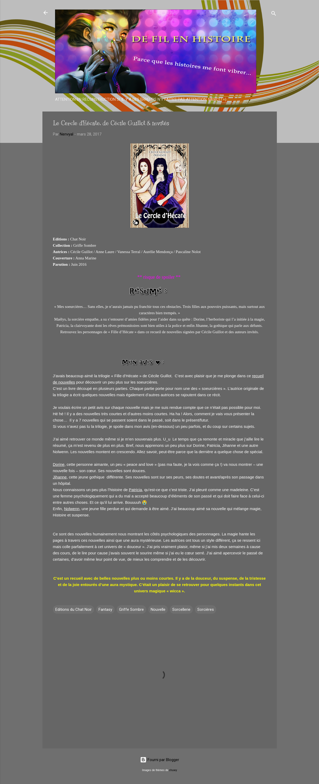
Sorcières (205, 609)
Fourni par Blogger (159, 759)
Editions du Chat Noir (73, 609)
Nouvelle (158, 609)
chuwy (173, 770)
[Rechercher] (274, 14)
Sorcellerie (181, 609)
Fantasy (105, 609)
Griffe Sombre (131, 609)
